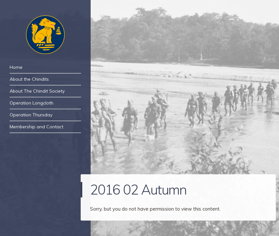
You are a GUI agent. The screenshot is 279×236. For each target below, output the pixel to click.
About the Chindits (29, 79)
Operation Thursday (31, 115)
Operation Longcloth (31, 103)
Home (16, 67)
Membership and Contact (36, 127)
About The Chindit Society (37, 91)
